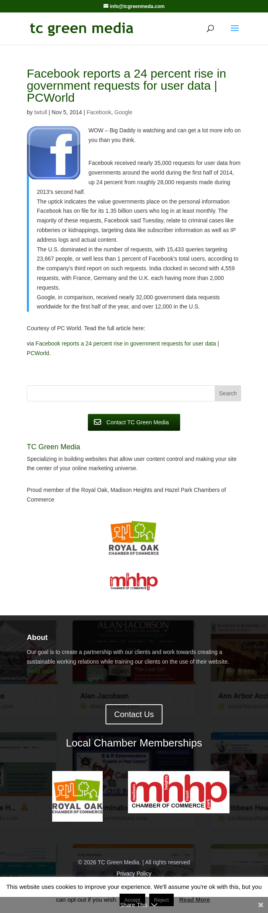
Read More (41, 671)
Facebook (99, 112)
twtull (40, 112)
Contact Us (134, 714)
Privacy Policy (133, 873)
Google (123, 112)
